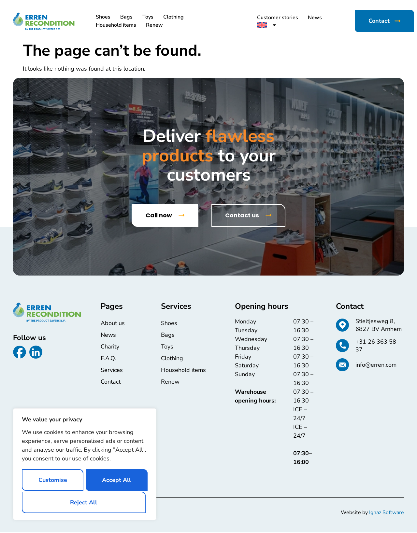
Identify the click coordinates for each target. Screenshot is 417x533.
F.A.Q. (108, 358)
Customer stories (277, 17)
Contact (111, 382)
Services (112, 370)
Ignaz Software (386, 513)
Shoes (103, 16)
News (315, 17)
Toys (147, 16)
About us (113, 323)
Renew (154, 25)
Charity (110, 347)
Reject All (115, 480)
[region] (84, 464)
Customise (52, 480)
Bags (126, 16)
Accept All (84, 502)
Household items (116, 25)
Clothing (173, 16)
